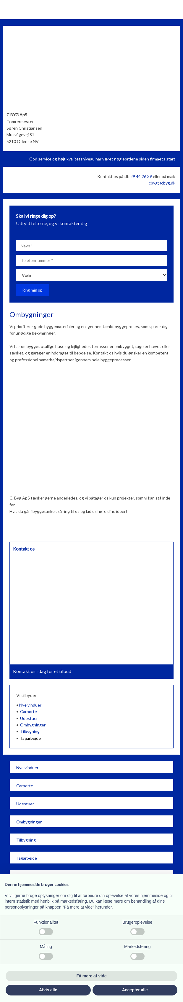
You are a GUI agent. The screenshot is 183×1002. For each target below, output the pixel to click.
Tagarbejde (30, 738)
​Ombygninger (29, 821)
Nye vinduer (30, 704)
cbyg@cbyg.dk (162, 182)
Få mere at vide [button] (92, 976)
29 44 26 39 (141, 176)
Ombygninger (33, 724)
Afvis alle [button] (48, 989)
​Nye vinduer (27, 767)
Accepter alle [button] (135, 989)
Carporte (28, 711)
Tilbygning (30, 731)
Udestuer (29, 718)
